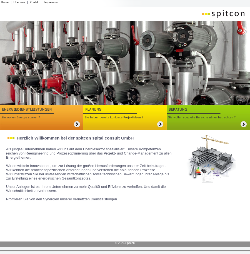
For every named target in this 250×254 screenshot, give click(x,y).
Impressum (51, 2)
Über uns (19, 2)
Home (5, 2)
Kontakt (35, 2)
